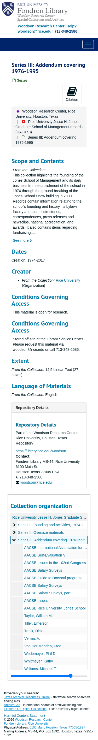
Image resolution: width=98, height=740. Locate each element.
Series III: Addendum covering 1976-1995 (51, 540)
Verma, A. (32, 638)
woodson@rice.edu (36, 482)
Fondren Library (15, 723)
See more (22, 240)
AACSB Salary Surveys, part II (48, 593)
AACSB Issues (36, 601)
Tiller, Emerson (36, 623)
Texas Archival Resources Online (27, 697)
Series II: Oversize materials (41, 532)
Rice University (68, 280)
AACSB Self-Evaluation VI (45, 555)
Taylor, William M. (38, 616)
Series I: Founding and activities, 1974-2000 (53, 525)
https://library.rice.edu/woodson (41, 451)
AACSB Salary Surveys (43, 570)
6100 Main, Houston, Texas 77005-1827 (57, 727)
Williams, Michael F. (40, 669)
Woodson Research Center (41, 26)
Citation (72, 94)
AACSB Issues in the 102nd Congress (55, 563)
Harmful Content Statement (24, 716)
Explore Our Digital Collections (25, 709)
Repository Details (32, 407)
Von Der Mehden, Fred (42, 646)
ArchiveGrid (12, 705)
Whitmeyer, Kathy (38, 661)
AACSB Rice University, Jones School (55, 608)
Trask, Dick (33, 631)
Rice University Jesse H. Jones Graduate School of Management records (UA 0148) (49, 127)
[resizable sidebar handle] (49, 676)
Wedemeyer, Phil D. (40, 654)
